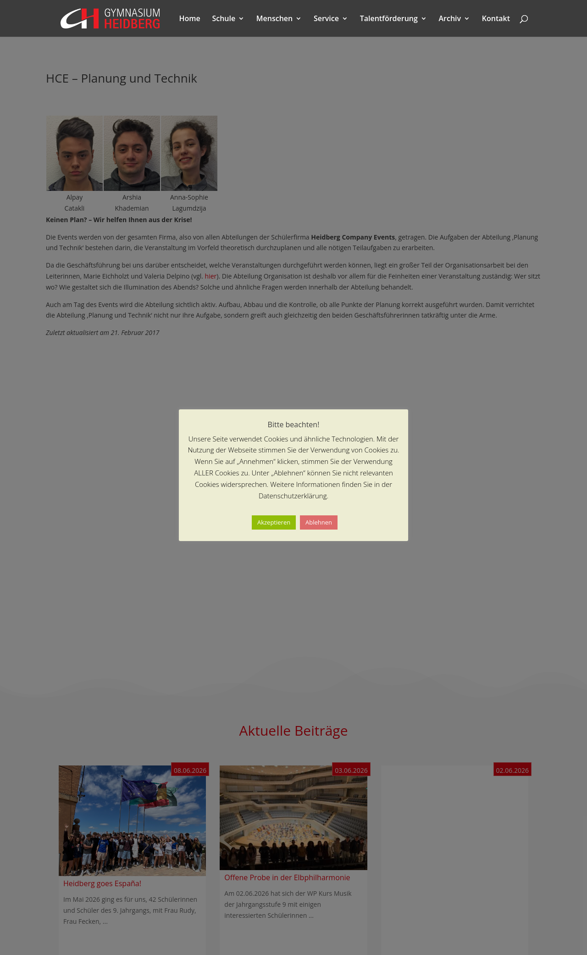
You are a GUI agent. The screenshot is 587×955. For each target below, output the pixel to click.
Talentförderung (389, 19)
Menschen (274, 19)
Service (326, 19)
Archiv (450, 19)
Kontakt (496, 19)
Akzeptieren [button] (273, 522)
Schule (223, 19)
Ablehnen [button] (318, 522)
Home (189, 19)
